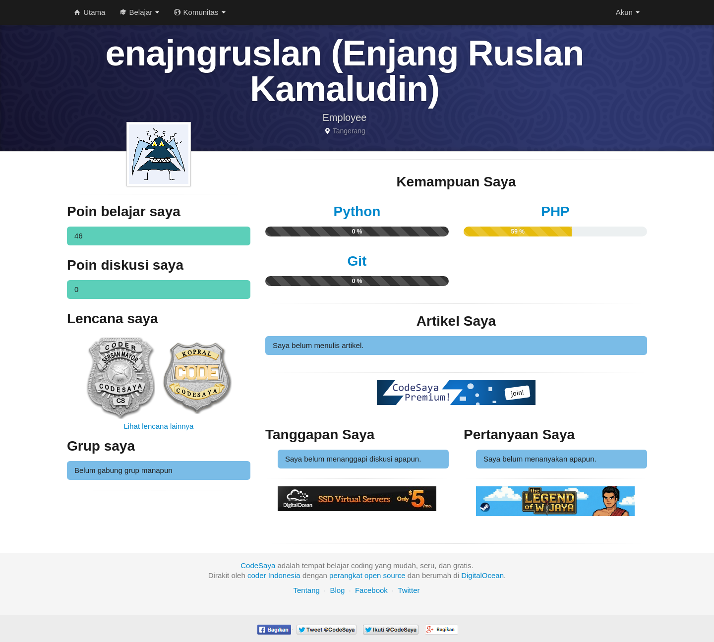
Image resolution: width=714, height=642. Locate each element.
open (372, 575)
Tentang (306, 590)
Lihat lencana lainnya (159, 426)
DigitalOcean (482, 575)
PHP (555, 211)
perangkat (345, 575)
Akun (628, 12)
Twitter (408, 590)
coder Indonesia (273, 575)
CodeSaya (257, 565)
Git (357, 261)
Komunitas (199, 12)
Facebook (371, 590)
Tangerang (349, 131)
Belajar (139, 12)
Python (357, 211)
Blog (337, 590)
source (394, 575)
